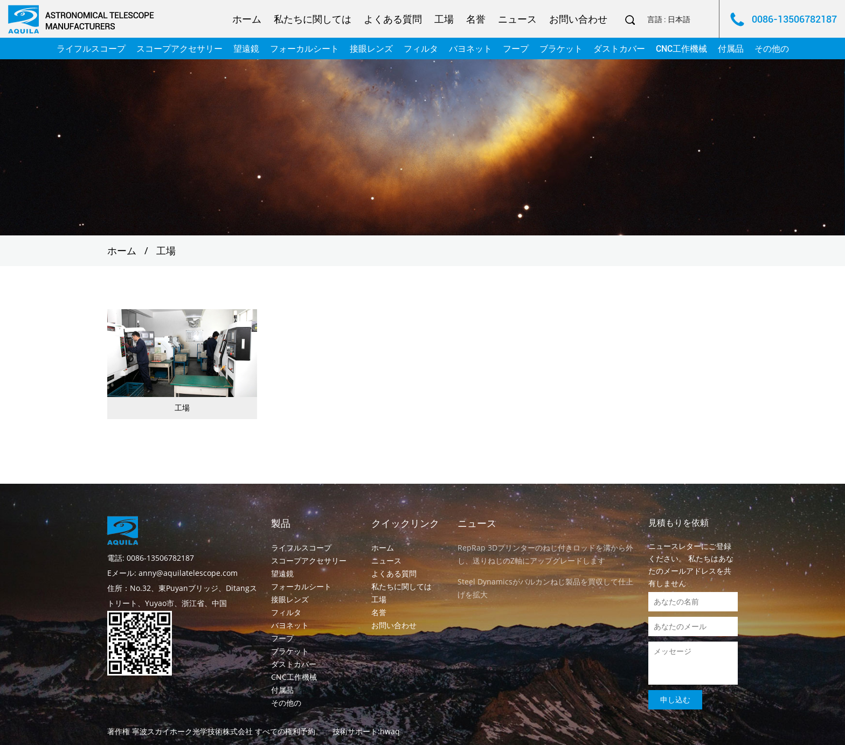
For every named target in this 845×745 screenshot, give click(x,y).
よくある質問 (393, 19)
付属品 (731, 49)
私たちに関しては (312, 19)
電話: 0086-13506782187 (150, 558)
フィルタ (421, 49)
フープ (516, 49)
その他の (771, 49)
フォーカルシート (304, 49)
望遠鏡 (246, 49)
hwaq (390, 731)
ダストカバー (619, 49)
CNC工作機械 (681, 49)
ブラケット (561, 49)
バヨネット (470, 49)
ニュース (517, 19)
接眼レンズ (371, 49)
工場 (444, 19)
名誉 (476, 19)
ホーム (246, 19)
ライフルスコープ (91, 49)
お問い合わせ (578, 19)
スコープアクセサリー (179, 49)
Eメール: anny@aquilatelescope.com (172, 573)
